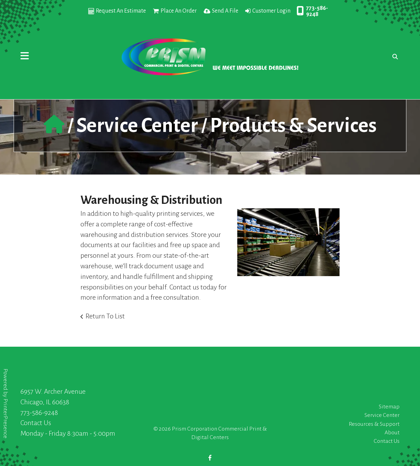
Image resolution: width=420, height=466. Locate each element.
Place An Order (179, 11)
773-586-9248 (317, 11)
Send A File (225, 11)
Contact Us (35, 422)
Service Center (137, 125)
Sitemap (389, 407)
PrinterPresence (5, 418)
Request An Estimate (121, 11)
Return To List (105, 316)
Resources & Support (374, 424)
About (392, 433)
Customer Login (271, 11)
